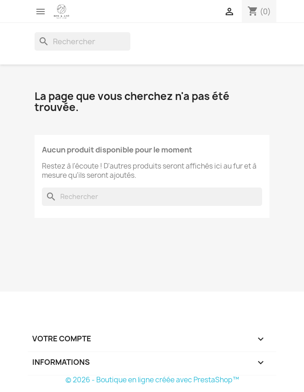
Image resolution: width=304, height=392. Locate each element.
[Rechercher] (82, 41)
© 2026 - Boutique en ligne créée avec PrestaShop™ (152, 380)
